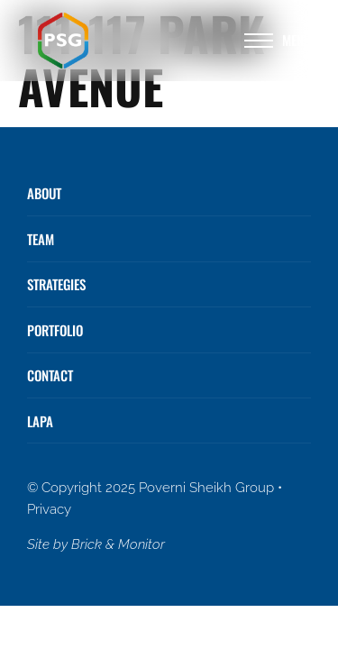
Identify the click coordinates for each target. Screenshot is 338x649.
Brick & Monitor (118, 544)
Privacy (49, 509)
